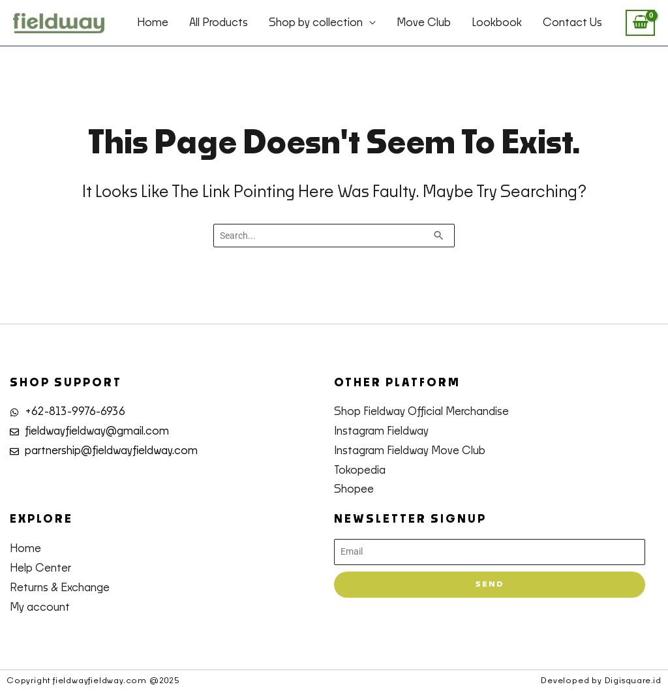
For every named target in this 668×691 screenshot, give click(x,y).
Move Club (424, 23)
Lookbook (497, 23)
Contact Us (572, 23)
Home (152, 23)
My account (40, 607)
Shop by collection (316, 23)
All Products (218, 23)
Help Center (40, 568)
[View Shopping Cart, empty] (640, 23)
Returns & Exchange (60, 588)
